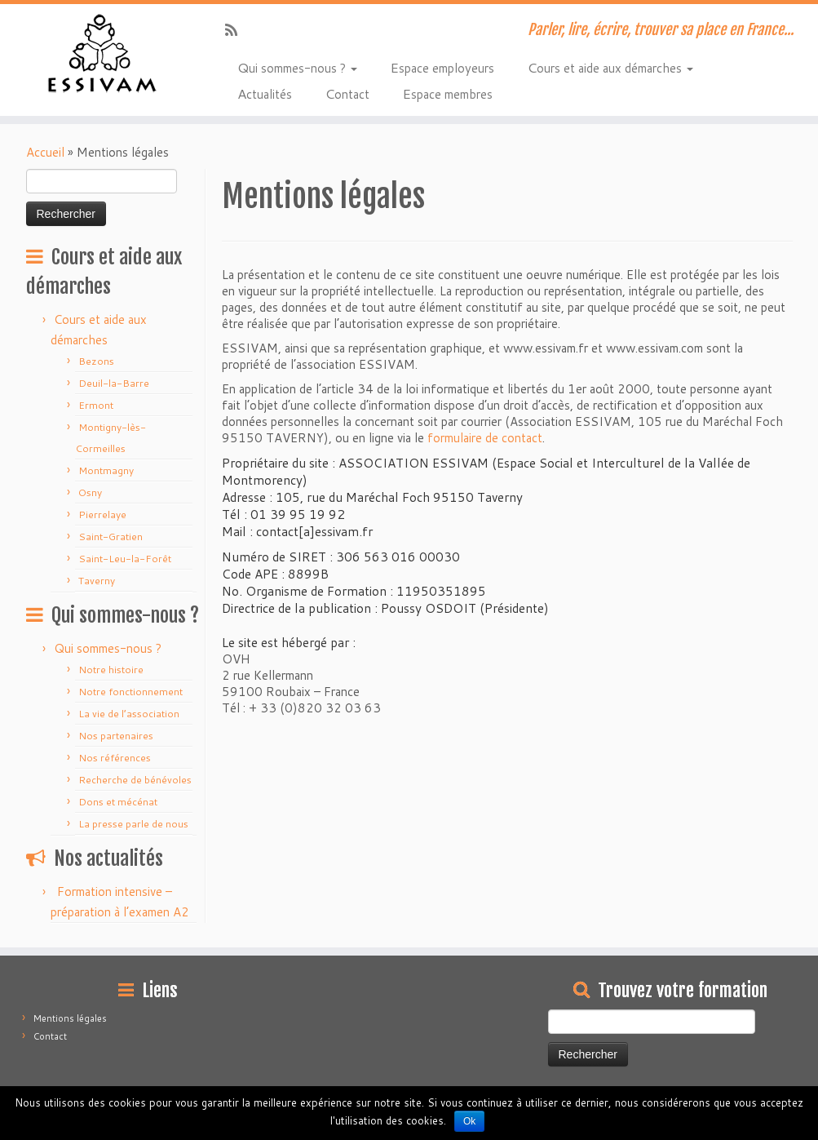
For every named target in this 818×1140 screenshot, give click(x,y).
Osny (90, 492)
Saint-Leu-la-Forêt (124, 559)
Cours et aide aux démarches (610, 67)
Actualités (264, 93)
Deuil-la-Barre (113, 383)
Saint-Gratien (110, 536)
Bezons (96, 361)
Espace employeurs (442, 67)
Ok (469, 1121)
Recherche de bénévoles (135, 780)
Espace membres (447, 93)
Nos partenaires (115, 736)
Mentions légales (70, 1018)
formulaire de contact (484, 437)
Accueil (45, 152)
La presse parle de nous (133, 824)
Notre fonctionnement (130, 692)
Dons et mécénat (117, 802)
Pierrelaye (102, 514)
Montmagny (106, 470)
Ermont (95, 405)
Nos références (114, 758)
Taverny (96, 581)
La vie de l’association (128, 714)
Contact (347, 93)
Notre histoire (111, 669)
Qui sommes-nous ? (297, 67)
